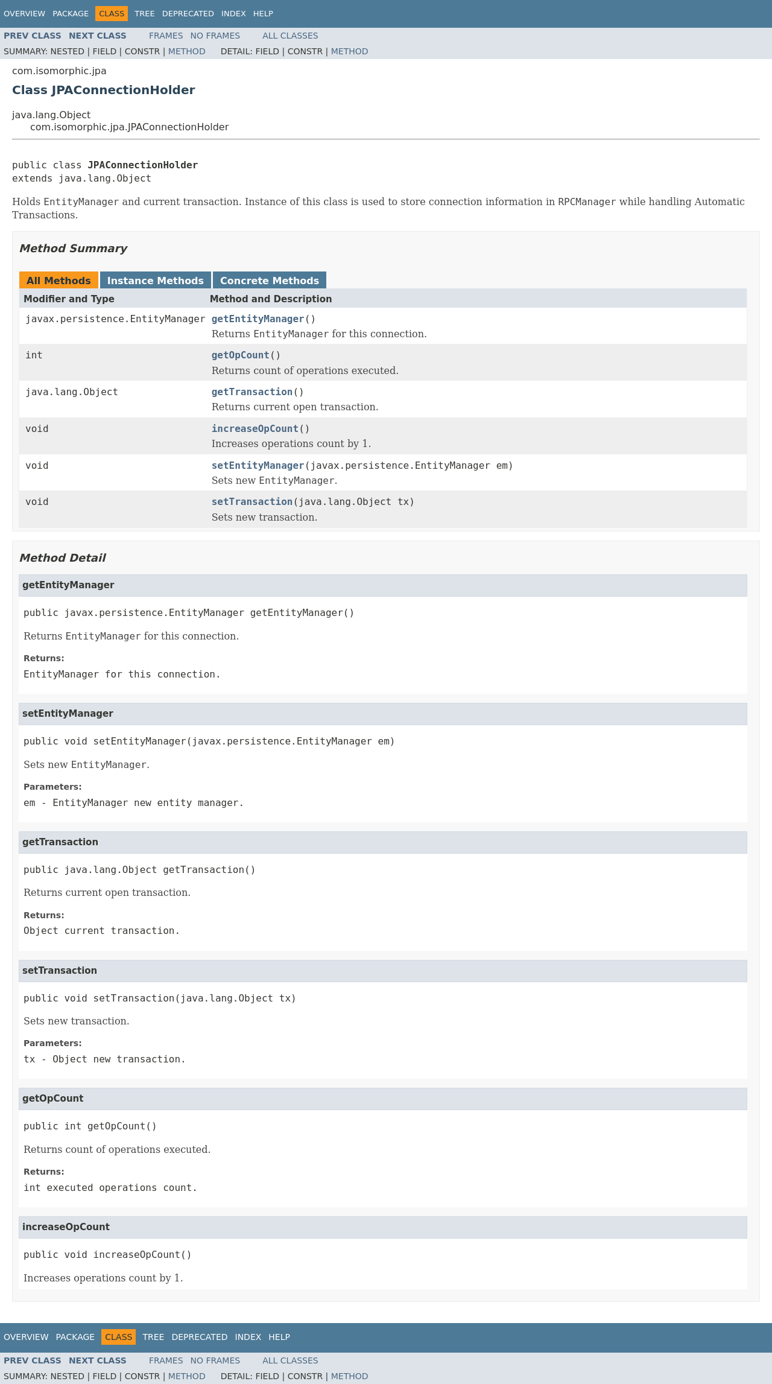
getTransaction (252, 392)
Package (70, 13)
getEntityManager (258, 319)
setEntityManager (258, 465)
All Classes (290, 35)
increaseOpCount (255, 428)
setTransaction (252, 501)
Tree (144, 13)
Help (263, 13)
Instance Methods (155, 281)
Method (187, 51)
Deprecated (188, 13)
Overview (24, 13)
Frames (166, 35)
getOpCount (241, 355)
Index (233, 13)
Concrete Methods (269, 281)
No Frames (216, 35)
